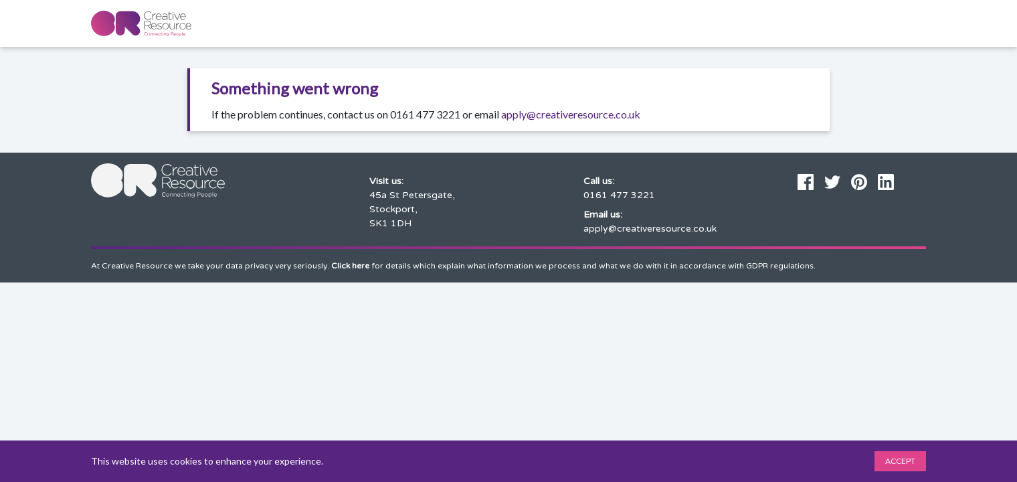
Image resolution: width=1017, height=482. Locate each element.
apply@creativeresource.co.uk (570, 114)
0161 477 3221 (619, 195)
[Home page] (141, 23)
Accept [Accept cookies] (900, 461)
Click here (350, 265)
